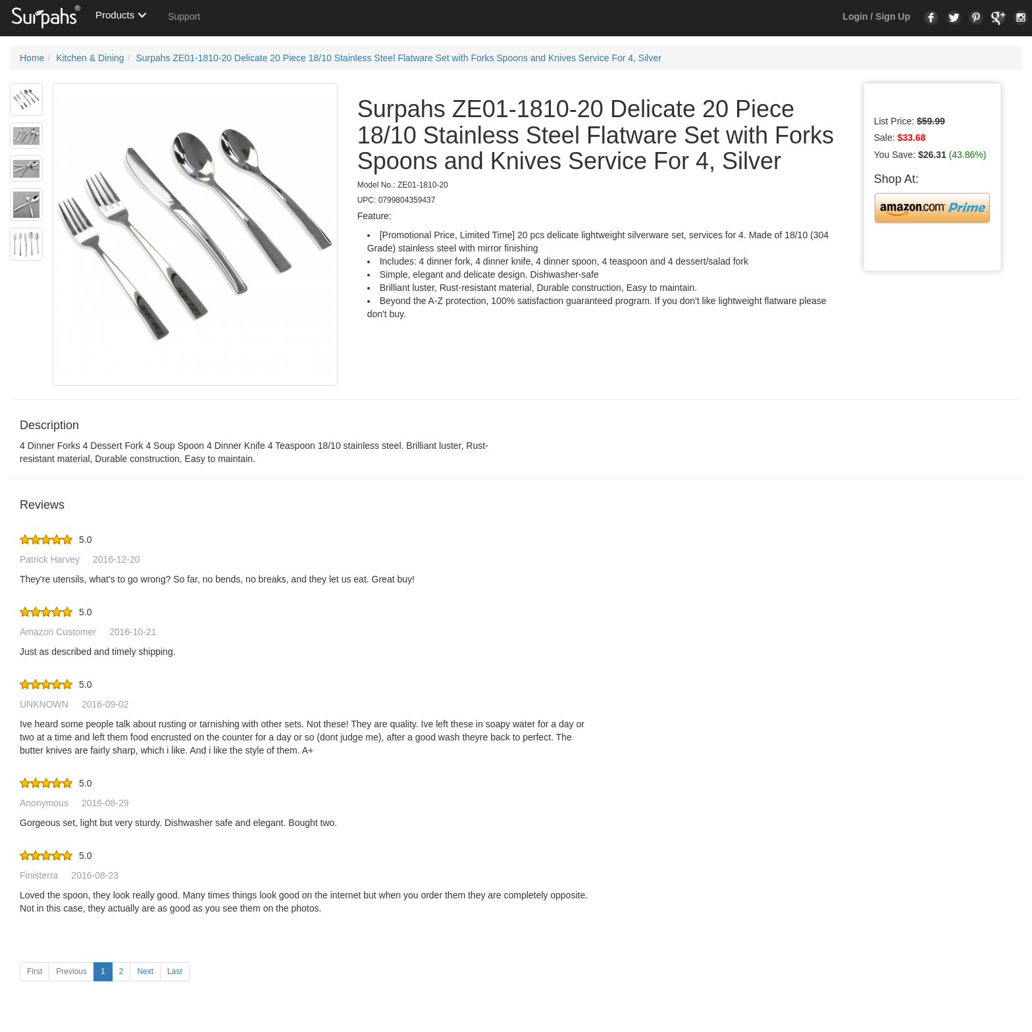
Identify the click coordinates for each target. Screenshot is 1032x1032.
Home (32, 58)
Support (184, 16)
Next (145, 971)
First (34, 971)
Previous (71, 971)
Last (174, 971)
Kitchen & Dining (90, 58)
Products (114, 14)
